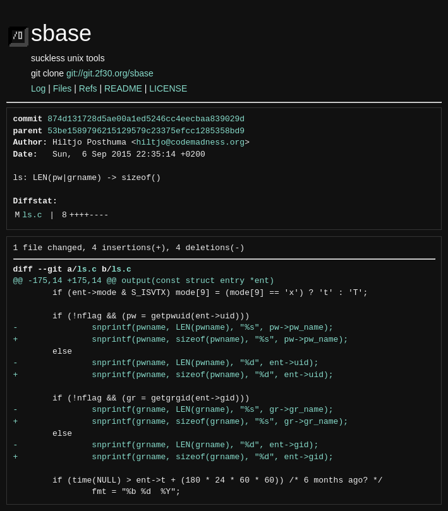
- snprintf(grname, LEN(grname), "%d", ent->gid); (166, 445)
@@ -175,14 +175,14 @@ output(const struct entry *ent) (143, 281)
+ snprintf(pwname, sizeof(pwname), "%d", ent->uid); (173, 375)
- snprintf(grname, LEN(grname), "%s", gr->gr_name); (173, 410)
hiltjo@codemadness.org (190, 142)
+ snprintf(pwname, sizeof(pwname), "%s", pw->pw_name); (180, 340)
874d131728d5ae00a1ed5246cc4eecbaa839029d (146, 119)
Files (62, 88)
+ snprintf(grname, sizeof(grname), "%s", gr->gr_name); (180, 422)
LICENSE (168, 88)
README (123, 88)
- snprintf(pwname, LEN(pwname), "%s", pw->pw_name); (173, 328)
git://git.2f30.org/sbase (110, 73)
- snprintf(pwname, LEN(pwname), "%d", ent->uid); (166, 363)
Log (38, 88)
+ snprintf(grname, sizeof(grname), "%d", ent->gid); (173, 457)
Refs (88, 88)
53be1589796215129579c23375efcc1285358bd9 (146, 131)
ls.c (32, 215)
